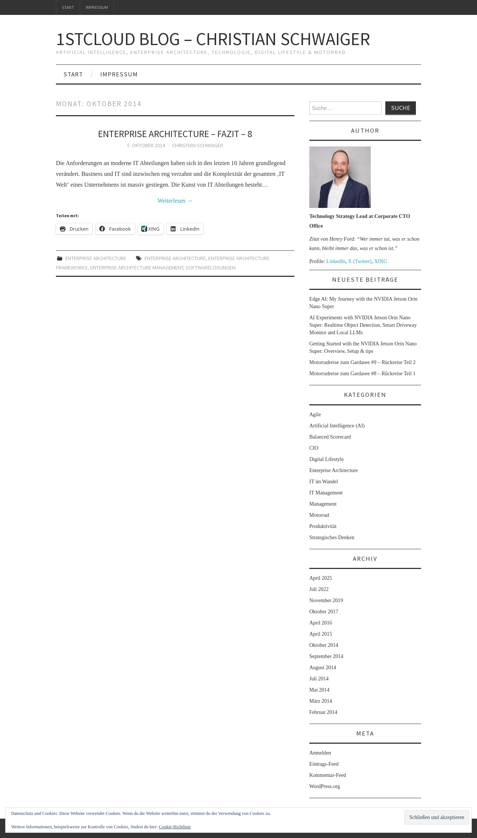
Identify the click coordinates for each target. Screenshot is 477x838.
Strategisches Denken (331, 537)
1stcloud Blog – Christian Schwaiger (213, 39)
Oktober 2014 (323, 645)
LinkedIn (335, 261)
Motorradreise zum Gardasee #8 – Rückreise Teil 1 (362, 373)
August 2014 (322, 667)
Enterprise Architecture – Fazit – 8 (175, 134)
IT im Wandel (323, 481)
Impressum (97, 7)
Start (68, 7)
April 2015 (320, 634)
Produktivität (323, 526)
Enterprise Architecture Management (136, 267)
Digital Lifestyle (326, 459)
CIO (313, 448)
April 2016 (320, 623)
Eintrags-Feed (324, 764)
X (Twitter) (360, 261)
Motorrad (319, 515)
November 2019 (326, 600)
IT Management (326, 493)
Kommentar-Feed (327, 775)
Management (323, 504)
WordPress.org (324, 786)
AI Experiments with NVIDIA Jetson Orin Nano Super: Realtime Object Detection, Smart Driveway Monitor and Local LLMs (363, 325)
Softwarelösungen (211, 267)
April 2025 (320, 578)
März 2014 (320, 701)
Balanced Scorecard (330, 437)
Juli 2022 (319, 589)
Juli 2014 (319, 679)
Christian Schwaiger (197, 145)
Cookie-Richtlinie (175, 826)
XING (380, 261)
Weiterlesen (175, 200)
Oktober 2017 (323, 611)
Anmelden (320, 753)
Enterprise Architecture (95, 258)
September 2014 (326, 656)
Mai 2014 (319, 690)
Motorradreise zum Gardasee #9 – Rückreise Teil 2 (362, 362)
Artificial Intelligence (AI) (336, 426)
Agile (315, 414)
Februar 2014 (323, 712)
